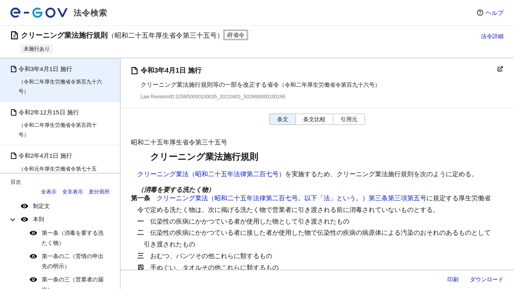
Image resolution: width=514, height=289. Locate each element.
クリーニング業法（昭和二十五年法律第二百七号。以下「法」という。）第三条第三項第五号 (291, 198)
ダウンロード (487, 279)
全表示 (49, 192)
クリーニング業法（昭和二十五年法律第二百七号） (211, 174)
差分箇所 (99, 192)
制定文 (41, 206)
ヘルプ (494, 12)
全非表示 (72, 192)
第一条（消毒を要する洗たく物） (73, 238)
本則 (38, 219)
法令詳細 (492, 36)
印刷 (453, 279)
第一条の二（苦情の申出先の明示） (73, 261)
